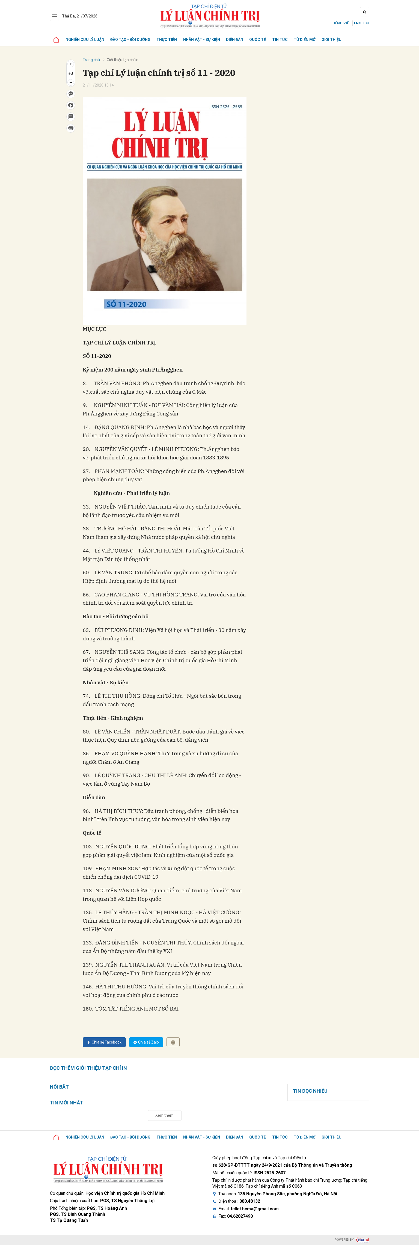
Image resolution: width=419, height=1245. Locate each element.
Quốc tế (260, 39)
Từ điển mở (309, 39)
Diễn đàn (237, 39)
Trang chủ (91, 60)
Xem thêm (164, 1115)
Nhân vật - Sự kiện (203, 39)
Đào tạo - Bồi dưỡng (132, 39)
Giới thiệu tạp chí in (122, 60)
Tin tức (283, 39)
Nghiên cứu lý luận (85, 39)
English (361, 23)
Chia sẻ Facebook (104, 1042)
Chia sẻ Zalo (146, 1042)
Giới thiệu (336, 39)
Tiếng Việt (341, 23)
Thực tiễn (168, 39)
